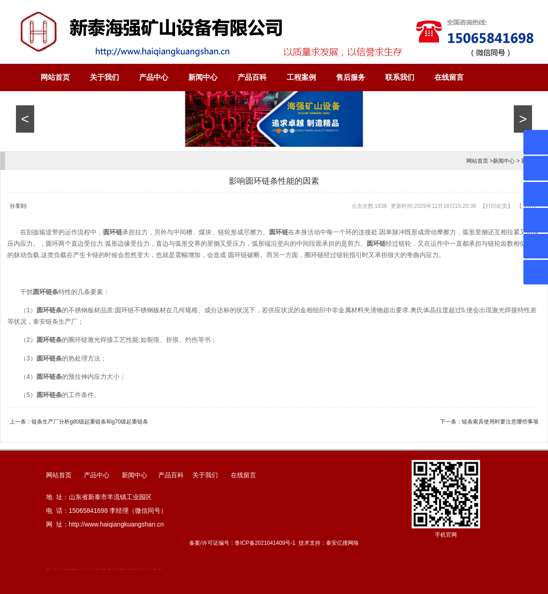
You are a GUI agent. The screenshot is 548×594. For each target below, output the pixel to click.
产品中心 (153, 77)
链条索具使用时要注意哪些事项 (500, 421)
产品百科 (252, 77)
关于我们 (104, 77)
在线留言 (449, 77)
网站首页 (55, 77)
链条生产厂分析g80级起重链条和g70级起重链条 (89, 421)
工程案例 (301, 77)
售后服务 (350, 77)
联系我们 (399, 77)
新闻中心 (202, 77)
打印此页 (496, 206)
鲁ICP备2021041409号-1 (265, 543)
